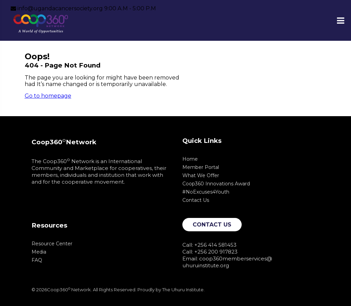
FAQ (37, 260)
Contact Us (195, 200)
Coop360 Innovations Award (216, 184)
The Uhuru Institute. (183, 289)
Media (39, 252)
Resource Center (52, 244)
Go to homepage (48, 96)
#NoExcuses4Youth (205, 192)
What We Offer (200, 175)
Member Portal (200, 167)
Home (190, 159)
